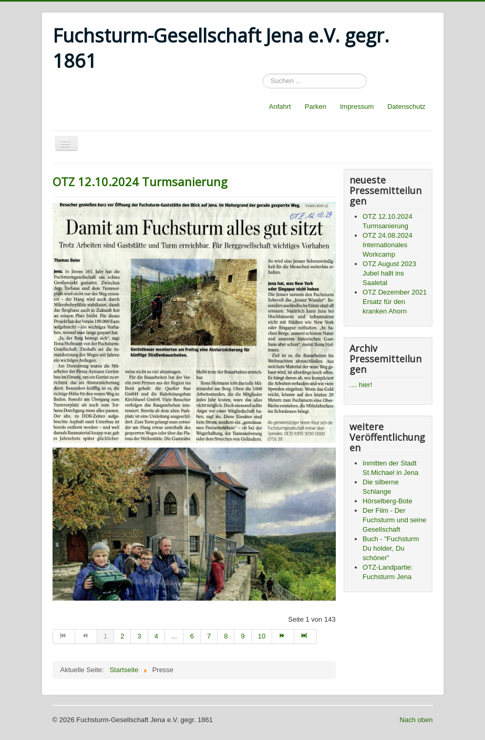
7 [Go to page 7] (209, 636)
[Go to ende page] (305, 636)
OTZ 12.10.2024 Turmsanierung (140, 181)
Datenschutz (406, 106)
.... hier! (360, 385)
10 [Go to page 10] (261, 636)
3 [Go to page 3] (139, 636)
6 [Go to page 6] (192, 636)
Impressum (357, 106)
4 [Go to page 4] (156, 636)
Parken (315, 106)
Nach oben (416, 720)
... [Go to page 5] (174, 636)
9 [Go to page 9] (242, 636)
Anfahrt (280, 106)
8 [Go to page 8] (226, 636)
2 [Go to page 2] (122, 636)
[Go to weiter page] (283, 636)
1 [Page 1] (105, 636)
